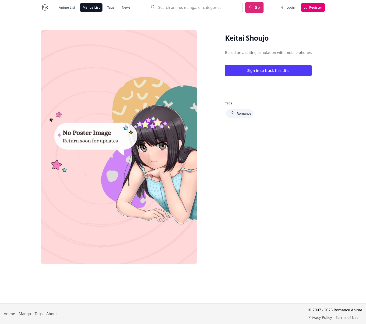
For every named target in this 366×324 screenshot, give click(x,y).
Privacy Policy (320, 317)
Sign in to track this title (268, 70)
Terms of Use (347, 317)
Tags (110, 7)
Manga (25, 313)
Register (313, 7)
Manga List (91, 7)
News (126, 7)
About (51, 313)
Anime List (67, 7)
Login (288, 7)
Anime (9, 313)
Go (254, 7)
